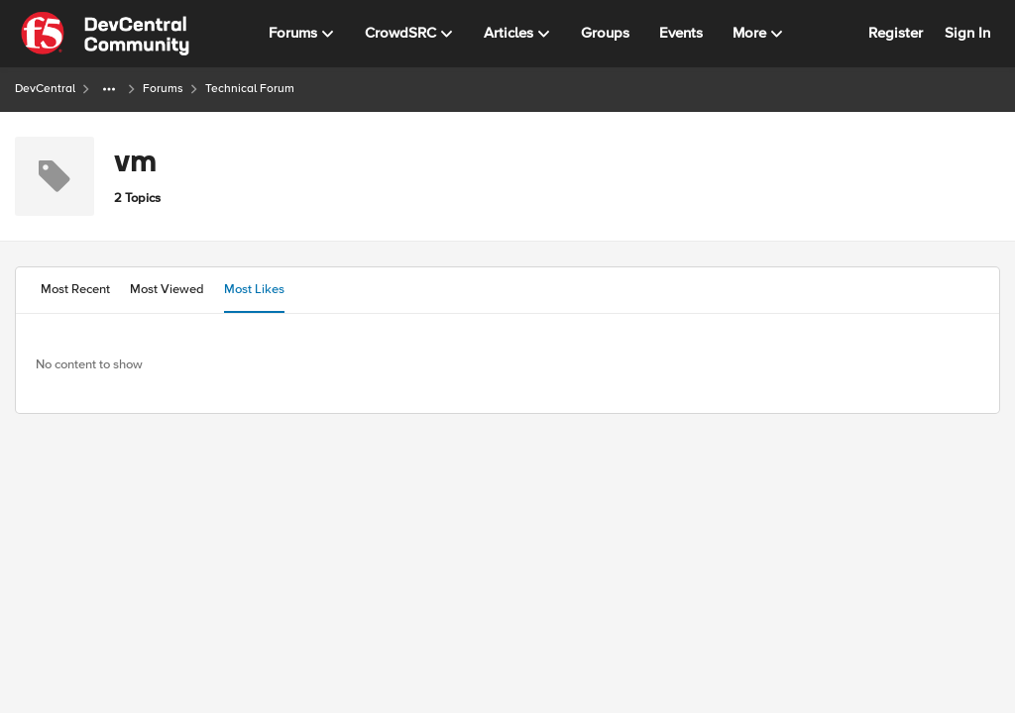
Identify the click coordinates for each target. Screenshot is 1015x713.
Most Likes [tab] (254, 289)
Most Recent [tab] (75, 289)
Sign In (967, 33)
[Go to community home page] (105, 33)
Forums (163, 88)
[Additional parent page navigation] (109, 89)
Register (895, 33)
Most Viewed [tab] (167, 289)
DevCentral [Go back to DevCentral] (45, 88)
